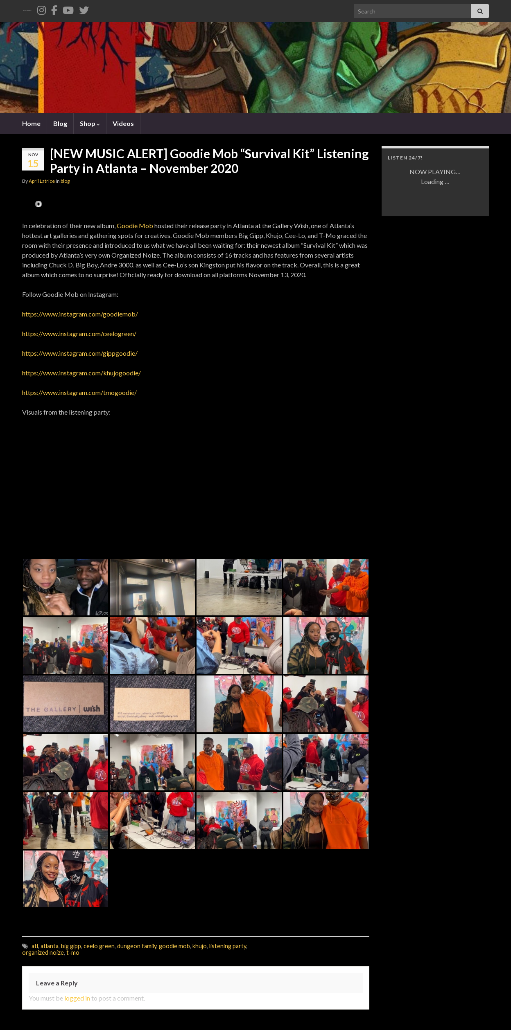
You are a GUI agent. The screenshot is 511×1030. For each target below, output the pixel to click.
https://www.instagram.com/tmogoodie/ (79, 392)
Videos (123, 123)
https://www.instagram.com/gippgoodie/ (80, 353)
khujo (199, 945)
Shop (90, 123)
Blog (60, 123)
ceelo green (99, 945)
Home (31, 123)
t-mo (72, 952)
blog (65, 181)
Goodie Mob (135, 225)
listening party (227, 945)
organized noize (43, 952)
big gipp (71, 945)
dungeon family (136, 945)
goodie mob (174, 945)
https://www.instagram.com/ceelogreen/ (79, 333)
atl (35, 945)
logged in (77, 998)
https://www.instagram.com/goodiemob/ (80, 314)
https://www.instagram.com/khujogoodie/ (81, 373)
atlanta (50, 945)
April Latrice (42, 181)
